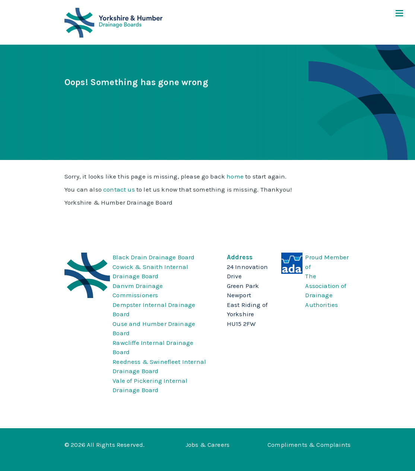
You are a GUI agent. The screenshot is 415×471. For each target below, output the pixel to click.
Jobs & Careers (207, 444)
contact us (119, 189)
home (235, 176)
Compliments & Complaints (309, 444)
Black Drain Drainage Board (153, 257)
